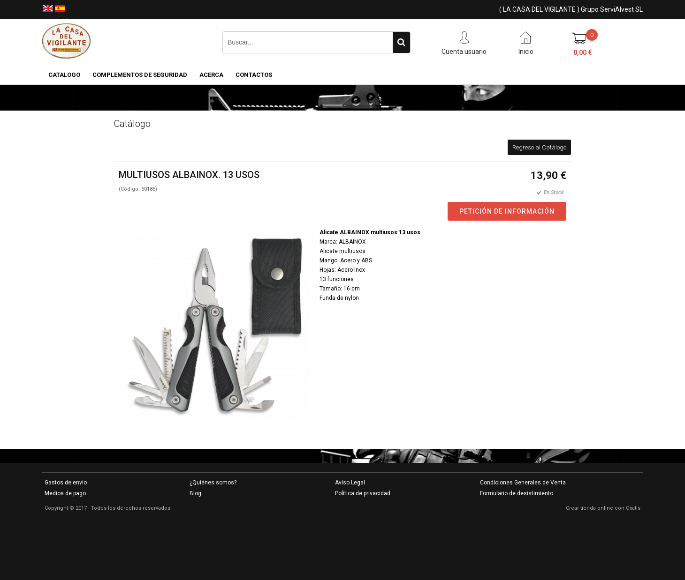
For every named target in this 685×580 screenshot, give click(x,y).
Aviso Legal (350, 482)
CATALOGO (64, 74)
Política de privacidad (362, 493)
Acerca (211, 74)
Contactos (254, 74)
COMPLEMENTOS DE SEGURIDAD (139, 74)
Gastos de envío (66, 482)
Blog (195, 493)
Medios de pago (65, 493)
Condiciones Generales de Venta (523, 482)
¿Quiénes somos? (213, 482)
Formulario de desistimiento (516, 493)
